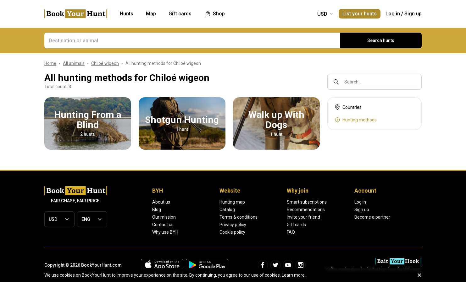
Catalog (227, 209)
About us (161, 202)
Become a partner (372, 217)
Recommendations (306, 209)
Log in (393, 14)
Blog (156, 209)
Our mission (164, 217)
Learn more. (294, 275)
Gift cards (296, 224)
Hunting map (232, 202)
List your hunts (359, 14)
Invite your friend (303, 217)
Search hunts (380, 40)
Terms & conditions (238, 217)
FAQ (291, 232)
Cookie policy (232, 232)
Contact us (163, 224)
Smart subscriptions (307, 202)
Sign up (413, 14)
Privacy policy (232, 224)
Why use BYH (165, 232)
